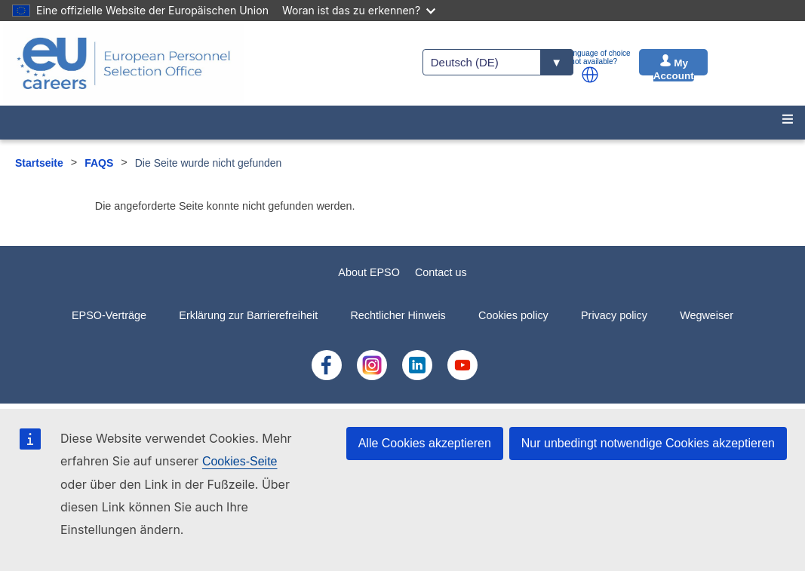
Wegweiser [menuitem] (706, 315)
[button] (590, 75)
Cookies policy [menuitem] (513, 315)
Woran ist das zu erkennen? (358, 10)
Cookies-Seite (240, 461)
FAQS (98, 163)
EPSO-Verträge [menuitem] (109, 315)
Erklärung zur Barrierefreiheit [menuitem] (248, 315)
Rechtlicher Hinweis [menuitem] (397, 315)
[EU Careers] (123, 63)
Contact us (441, 272)
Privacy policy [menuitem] (614, 315)
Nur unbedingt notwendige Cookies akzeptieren (648, 443)
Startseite (39, 163)
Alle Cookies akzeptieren (424, 443)
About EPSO (369, 272)
